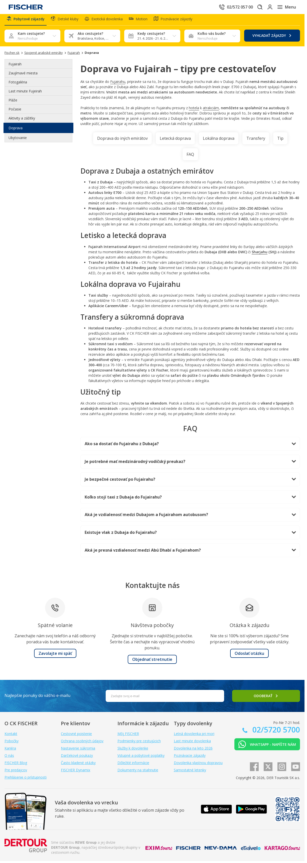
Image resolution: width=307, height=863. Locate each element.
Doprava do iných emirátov (122, 140)
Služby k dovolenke (132, 750)
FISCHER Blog (16, 764)
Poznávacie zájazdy (190, 757)
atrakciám (211, 109)
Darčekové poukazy (77, 757)
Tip (280, 140)
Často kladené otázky (78, 764)
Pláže (13, 102)
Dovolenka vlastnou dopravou (198, 764)
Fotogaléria (18, 84)
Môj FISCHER (128, 735)
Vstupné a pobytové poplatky (141, 757)
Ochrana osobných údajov (82, 743)
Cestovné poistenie (76, 735)
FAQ (190, 156)
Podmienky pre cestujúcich (139, 743)
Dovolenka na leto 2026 (193, 750)
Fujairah (15, 66)
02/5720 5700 (275, 731)
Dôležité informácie (133, 764)
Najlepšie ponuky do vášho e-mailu (37, 697)
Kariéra (10, 750)
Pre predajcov (16, 772)
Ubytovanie (18, 139)
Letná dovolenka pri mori (194, 735)
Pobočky (12, 743)
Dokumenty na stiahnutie (137, 772)
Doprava (16, 130)
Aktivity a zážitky (22, 120)
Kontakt (11, 735)
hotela (194, 109)
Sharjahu (259, 254)
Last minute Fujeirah (25, 93)
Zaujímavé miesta (23, 75)
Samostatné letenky (190, 772)
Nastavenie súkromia (78, 750)
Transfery (255, 140)
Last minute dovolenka (192, 743)
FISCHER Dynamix (75, 772)
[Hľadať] (252, 7)
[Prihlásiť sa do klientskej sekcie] (266, 7)
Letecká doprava (175, 140)
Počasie (15, 111)
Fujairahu (117, 83)
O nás (9, 757)
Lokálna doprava (218, 140)
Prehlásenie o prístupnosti (26, 779)
